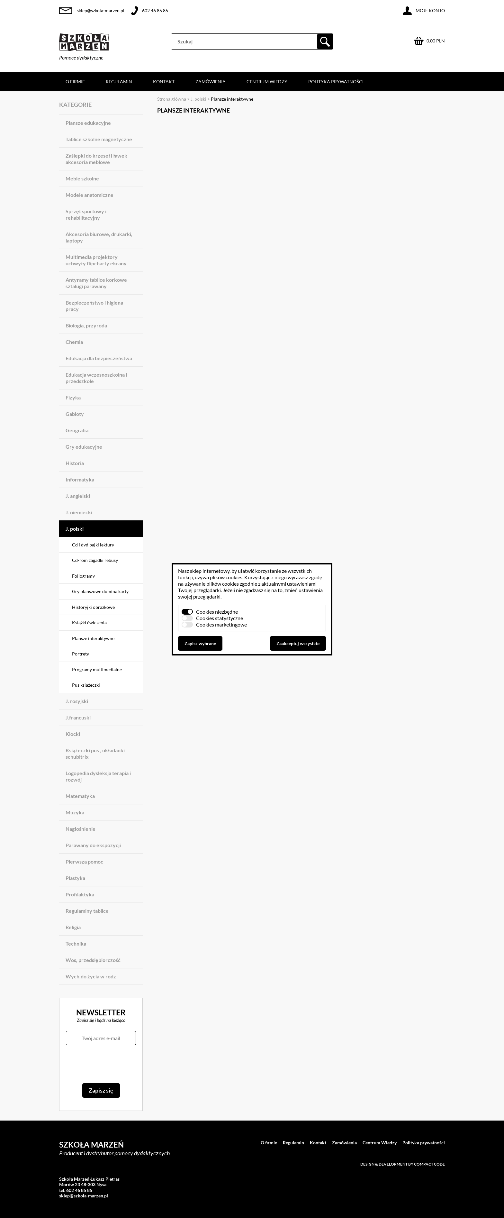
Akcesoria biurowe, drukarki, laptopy (99, 237)
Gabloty (75, 414)
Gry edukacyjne (84, 447)
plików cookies (226, 577)
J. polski (75, 529)
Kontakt (164, 81)
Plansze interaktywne (93, 638)
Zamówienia (210, 81)
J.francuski (78, 717)
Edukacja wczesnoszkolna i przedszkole (96, 377)
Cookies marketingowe (221, 624)
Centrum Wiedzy (267, 81)
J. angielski (78, 496)
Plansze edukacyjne (88, 123)
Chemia (74, 342)
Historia (75, 463)
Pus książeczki (86, 685)
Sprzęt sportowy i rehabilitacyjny (86, 214)
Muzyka (75, 812)
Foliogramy (83, 576)
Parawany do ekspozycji (93, 845)
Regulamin (119, 81)
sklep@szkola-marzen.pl (100, 10)
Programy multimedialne (97, 669)
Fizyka (73, 397)
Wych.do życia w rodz (91, 976)
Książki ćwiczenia (89, 622)
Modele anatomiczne (89, 195)
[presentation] (101, 1064)
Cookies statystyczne (219, 618)
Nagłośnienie (80, 829)
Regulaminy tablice (87, 911)
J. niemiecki (79, 512)
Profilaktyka (80, 894)
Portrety (80, 653)
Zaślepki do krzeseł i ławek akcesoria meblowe (96, 158)
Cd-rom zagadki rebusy (95, 560)
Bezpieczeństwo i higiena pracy (94, 305)
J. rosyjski (77, 701)
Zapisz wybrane (200, 643)
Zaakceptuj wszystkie (298, 643)
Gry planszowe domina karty (100, 591)
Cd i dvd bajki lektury (93, 544)
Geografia (77, 430)
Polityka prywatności (336, 81)
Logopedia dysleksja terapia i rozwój (98, 776)
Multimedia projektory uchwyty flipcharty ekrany (96, 260)
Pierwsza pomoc (84, 861)
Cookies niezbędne (217, 612)
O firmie (75, 81)
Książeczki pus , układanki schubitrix (95, 753)
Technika (76, 943)
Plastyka (75, 878)
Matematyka (80, 796)
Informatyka (80, 479)
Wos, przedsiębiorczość (93, 960)
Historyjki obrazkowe (93, 607)
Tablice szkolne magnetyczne (99, 139)
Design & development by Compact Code (402, 1164)
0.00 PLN (436, 40)
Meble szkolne (82, 178)
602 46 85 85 (155, 10)
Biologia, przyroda (86, 325)
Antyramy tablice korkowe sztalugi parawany (96, 283)
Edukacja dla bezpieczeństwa (99, 358)
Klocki (73, 734)
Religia (73, 927)
